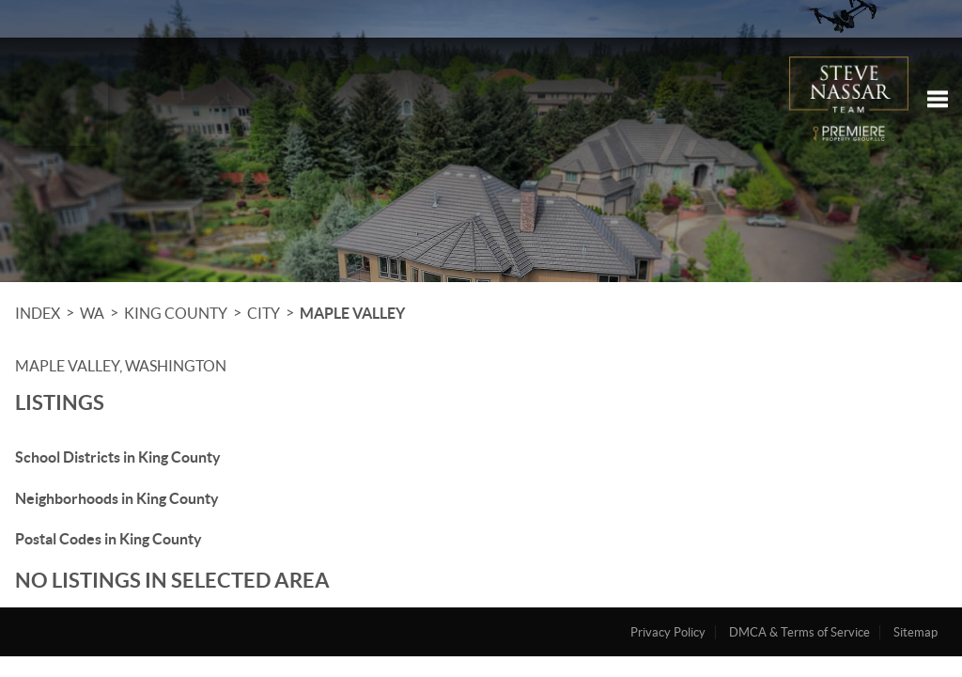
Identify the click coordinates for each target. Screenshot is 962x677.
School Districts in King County (118, 457)
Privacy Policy (668, 632)
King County (175, 313)
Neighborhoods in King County (117, 498)
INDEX (37, 313)
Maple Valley (352, 313)
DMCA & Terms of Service (799, 632)
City (263, 313)
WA (92, 313)
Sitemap (915, 632)
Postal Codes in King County (108, 538)
